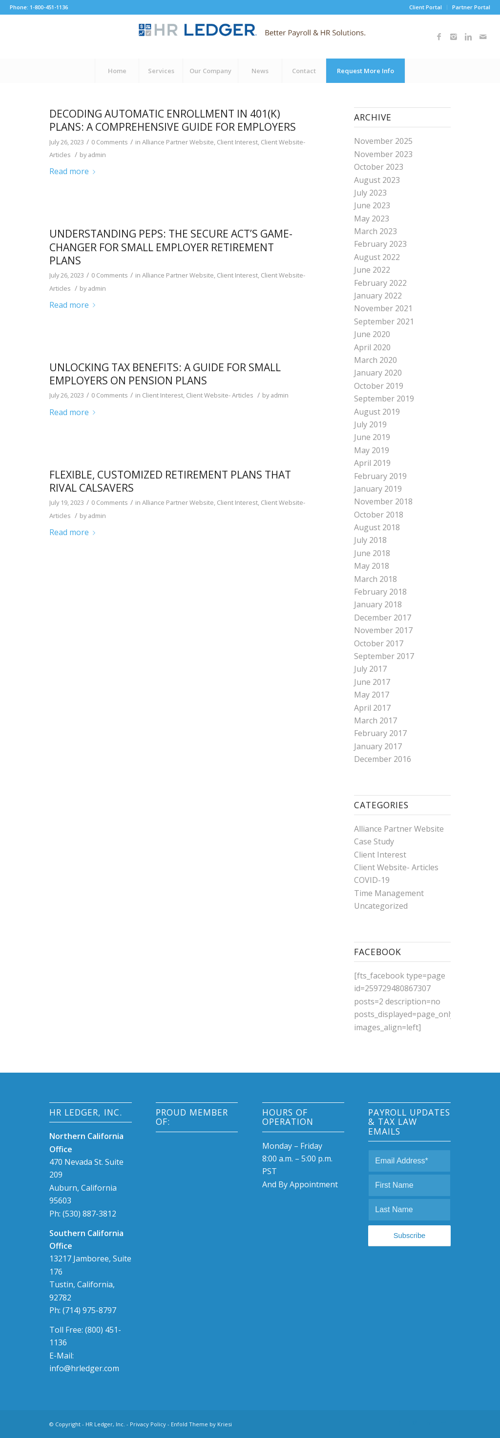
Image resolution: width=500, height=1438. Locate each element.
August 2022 (377, 257)
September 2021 (384, 321)
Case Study (374, 841)
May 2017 (371, 694)
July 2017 (370, 668)
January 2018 (378, 604)
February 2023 (380, 244)
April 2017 (372, 707)
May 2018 (371, 565)
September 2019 (384, 398)
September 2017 (384, 656)
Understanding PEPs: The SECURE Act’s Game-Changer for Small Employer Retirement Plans (170, 247)
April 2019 (372, 463)
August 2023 (377, 180)
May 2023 (371, 218)
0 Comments (109, 142)
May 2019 (371, 450)
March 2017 (375, 720)
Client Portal (425, 7)
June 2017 (372, 682)
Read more (74, 171)
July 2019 (370, 424)
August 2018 (377, 527)
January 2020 (378, 372)
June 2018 (372, 553)
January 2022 (378, 295)
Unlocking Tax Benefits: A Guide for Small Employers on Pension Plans (165, 373)
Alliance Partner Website (178, 142)
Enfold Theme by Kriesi (201, 1424)
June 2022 (372, 269)
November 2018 (383, 501)
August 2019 (377, 411)
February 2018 (380, 591)
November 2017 (383, 630)
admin (97, 154)
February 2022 (380, 283)
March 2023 (375, 231)
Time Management (389, 893)
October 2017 (378, 643)
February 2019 (380, 476)
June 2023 (372, 205)
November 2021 (383, 308)
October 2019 (378, 385)
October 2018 (378, 514)
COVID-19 (372, 880)
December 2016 (382, 759)
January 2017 (378, 746)
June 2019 (372, 437)
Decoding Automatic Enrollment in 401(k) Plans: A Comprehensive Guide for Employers (172, 120)
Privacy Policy (148, 1424)
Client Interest (237, 142)
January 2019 (378, 488)
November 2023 (383, 154)
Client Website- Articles (219, 395)
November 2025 (383, 141)
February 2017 (380, 733)
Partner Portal (471, 7)
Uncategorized (381, 905)
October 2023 (378, 166)
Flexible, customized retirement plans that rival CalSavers (170, 481)
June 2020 (372, 334)
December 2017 (382, 617)
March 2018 (375, 579)
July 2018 (370, 540)
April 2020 (372, 347)
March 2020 (375, 360)
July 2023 (370, 192)
